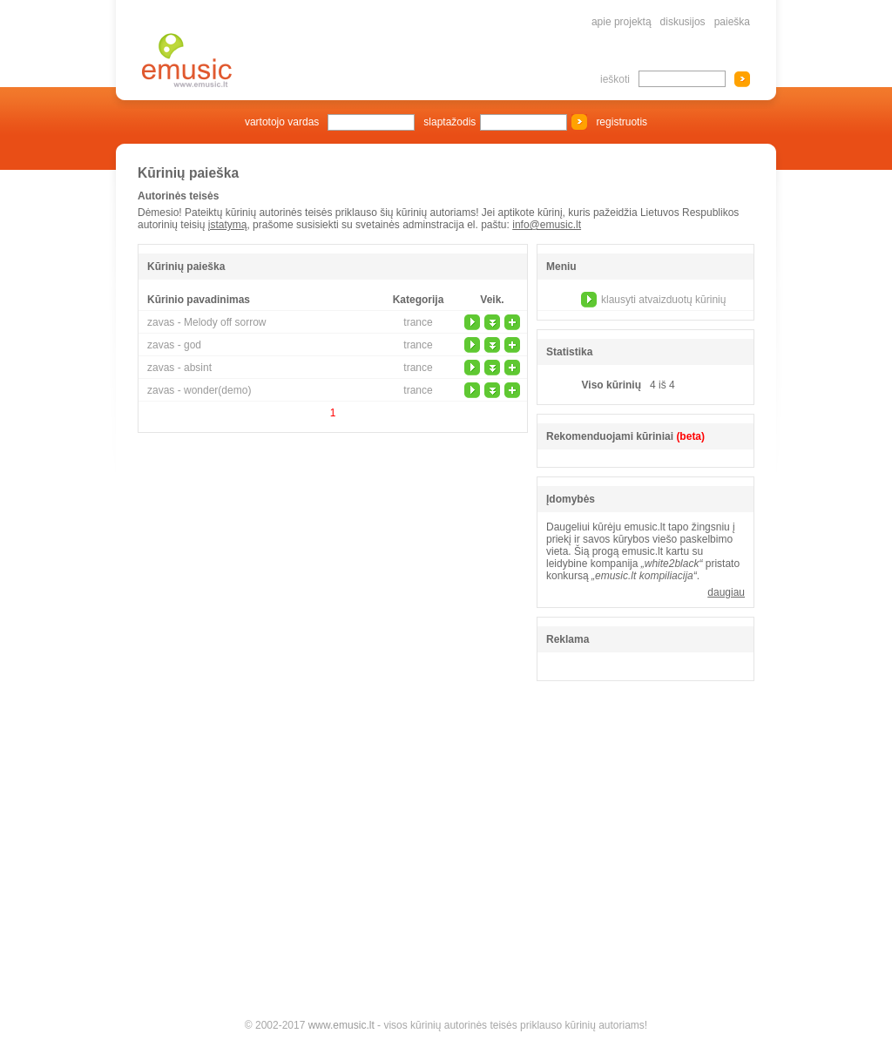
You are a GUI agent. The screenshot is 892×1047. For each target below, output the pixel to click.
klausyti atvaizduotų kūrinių (663, 300)
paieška (732, 22)
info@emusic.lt (546, 225)
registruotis (621, 122)
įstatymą (227, 225)
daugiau (726, 592)
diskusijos (683, 22)
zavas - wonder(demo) (199, 390)
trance (417, 322)
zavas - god (174, 345)
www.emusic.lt (341, 1025)
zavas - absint (179, 367)
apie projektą (621, 22)
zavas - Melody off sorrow (207, 322)
